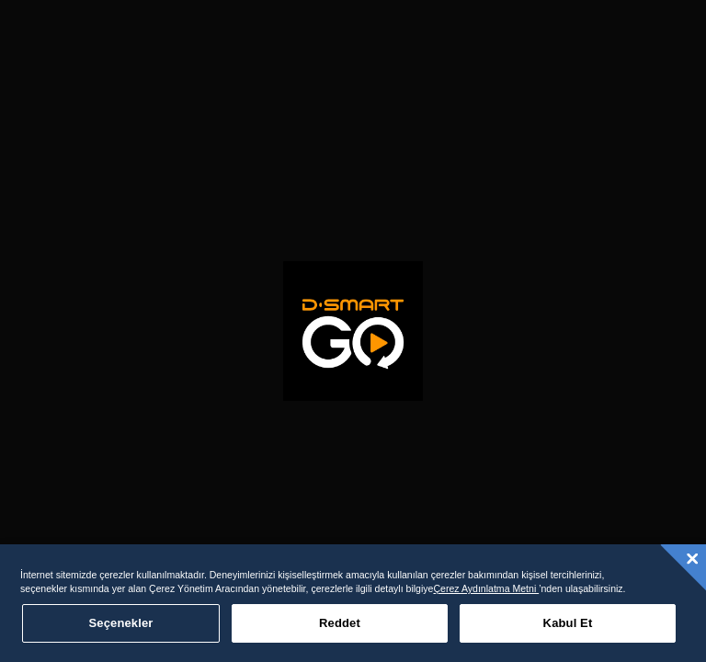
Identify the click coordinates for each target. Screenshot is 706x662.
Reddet (339, 623)
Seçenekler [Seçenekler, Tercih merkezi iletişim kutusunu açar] (121, 623)
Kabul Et (568, 623)
